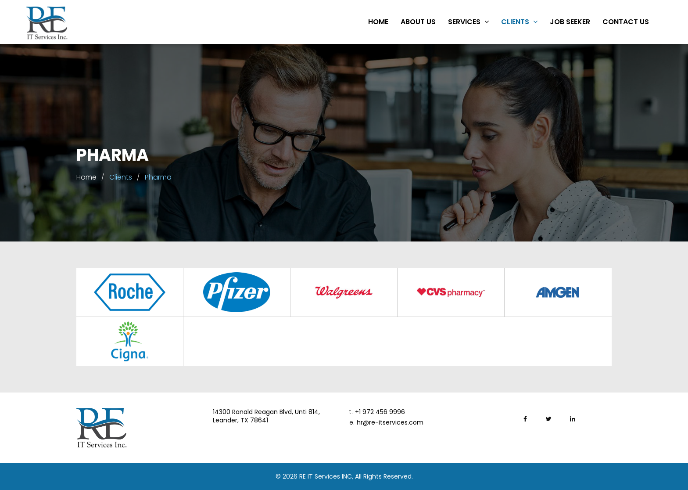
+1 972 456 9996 (377, 412)
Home (378, 22)
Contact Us (625, 22)
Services (468, 22)
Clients (519, 22)
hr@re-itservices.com (386, 422)
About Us (418, 22)
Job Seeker (570, 22)
